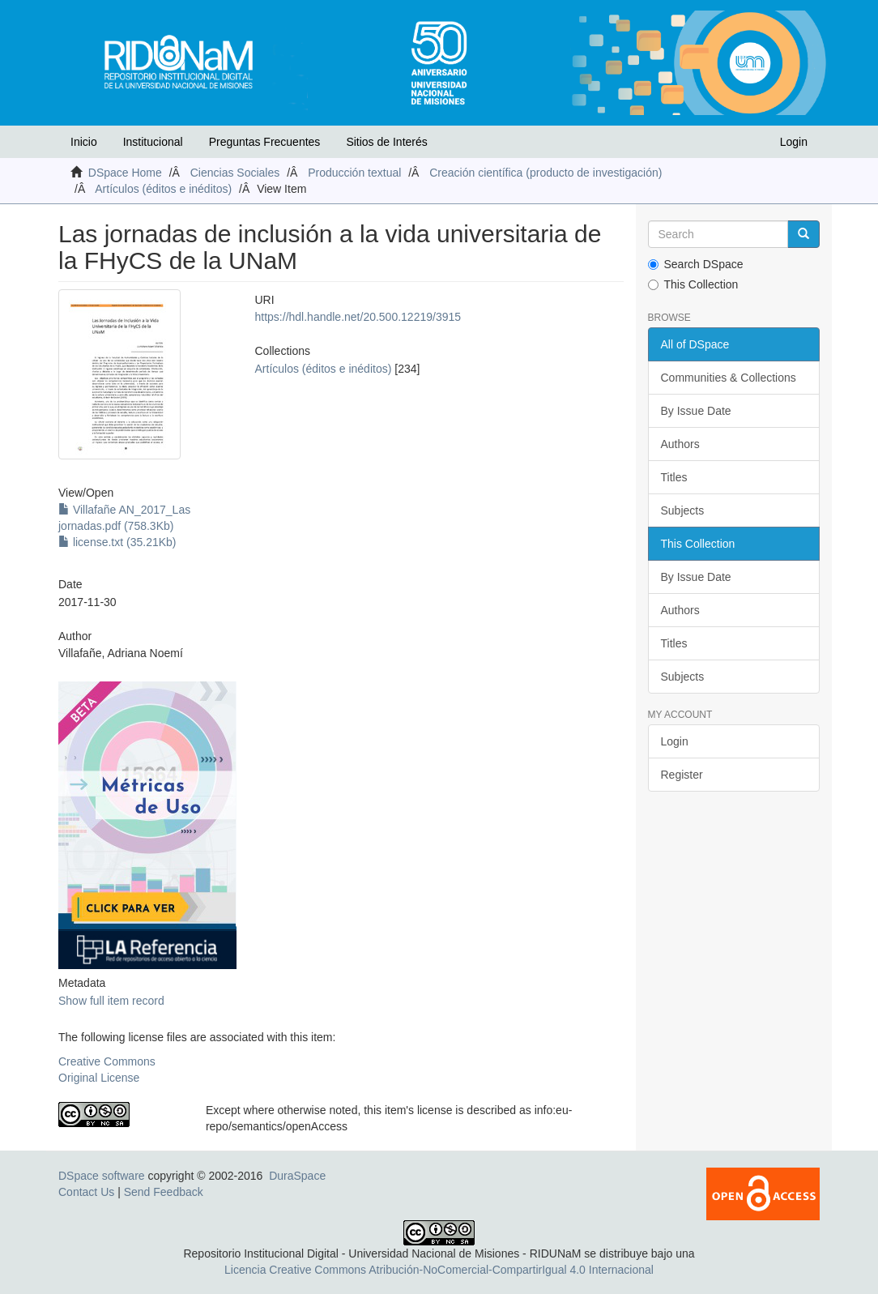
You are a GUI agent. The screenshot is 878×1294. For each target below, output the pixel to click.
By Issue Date (696, 410)
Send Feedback (163, 1191)
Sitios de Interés (386, 141)
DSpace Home (125, 172)
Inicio (83, 141)
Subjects (683, 510)
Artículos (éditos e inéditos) (163, 188)
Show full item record (111, 1000)
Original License (98, 1077)
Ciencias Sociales (235, 172)
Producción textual (354, 172)
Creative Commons (107, 1061)
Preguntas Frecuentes (265, 141)
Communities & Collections (728, 377)
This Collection (693, 284)
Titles (674, 477)
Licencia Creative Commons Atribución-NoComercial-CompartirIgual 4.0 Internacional (439, 1269)
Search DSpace (696, 264)
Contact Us (86, 1191)
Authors (680, 444)
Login (674, 741)
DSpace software (101, 1175)
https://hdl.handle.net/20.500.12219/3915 (358, 316)
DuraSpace (297, 1175)
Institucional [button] (153, 141)
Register (682, 774)
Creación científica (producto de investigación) (545, 172)
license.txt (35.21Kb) (117, 542)
